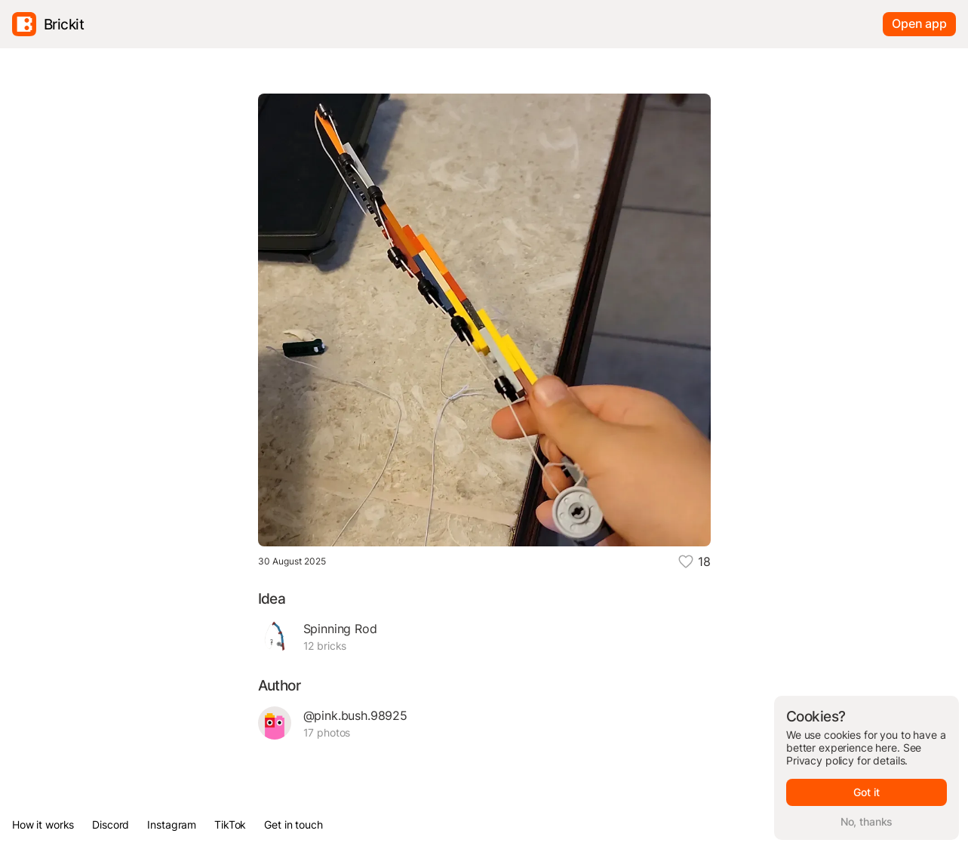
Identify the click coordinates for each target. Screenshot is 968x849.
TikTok (230, 824)
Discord (110, 824)
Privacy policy (820, 760)
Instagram (171, 824)
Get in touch (293, 824)
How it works (43, 824)
